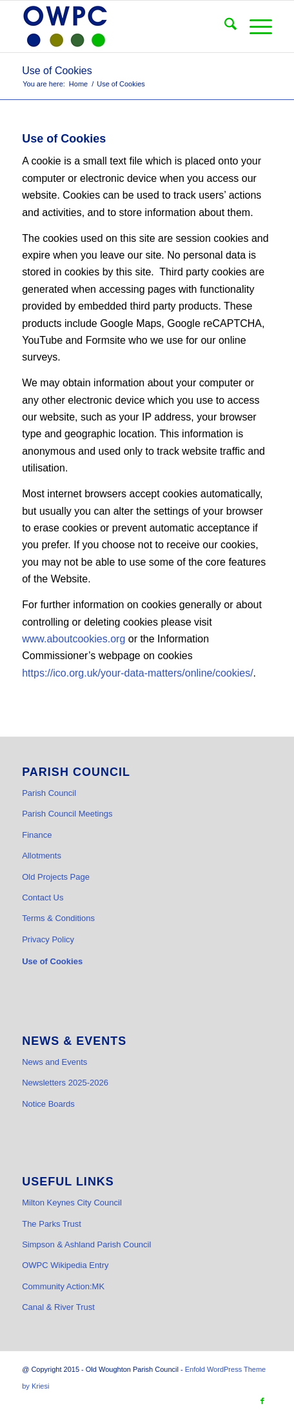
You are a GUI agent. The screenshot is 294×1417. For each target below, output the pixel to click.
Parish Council (49, 793)
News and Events (54, 1062)
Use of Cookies (57, 70)
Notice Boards (48, 1104)
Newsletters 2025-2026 (65, 1082)
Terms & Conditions (58, 918)
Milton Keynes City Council (72, 1202)
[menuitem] (224, 26)
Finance (37, 835)
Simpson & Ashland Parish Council (86, 1244)
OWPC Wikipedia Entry (65, 1265)
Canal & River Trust (58, 1307)
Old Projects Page (56, 877)
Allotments (41, 855)
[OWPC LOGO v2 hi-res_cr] (122, 26)
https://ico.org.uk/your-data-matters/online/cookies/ (137, 673)
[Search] (224, 26)
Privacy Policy (48, 939)
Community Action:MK (63, 1286)
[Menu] (254, 26)
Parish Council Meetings (67, 813)
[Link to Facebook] (262, 1401)
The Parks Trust (51, 1224)
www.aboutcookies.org (73, 638)
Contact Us (42, 897)
